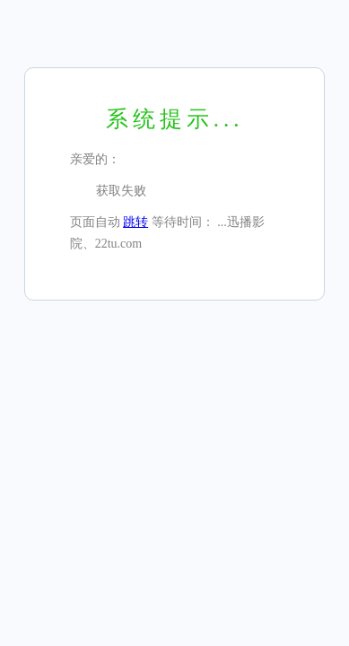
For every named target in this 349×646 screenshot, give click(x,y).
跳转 (135, 222)
